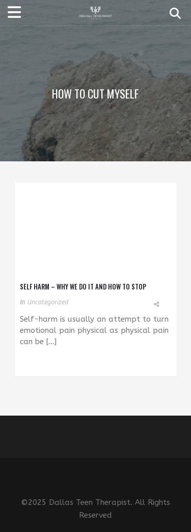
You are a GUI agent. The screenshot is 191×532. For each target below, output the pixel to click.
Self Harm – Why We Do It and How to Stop (83, 286)
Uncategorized (48, 302)
